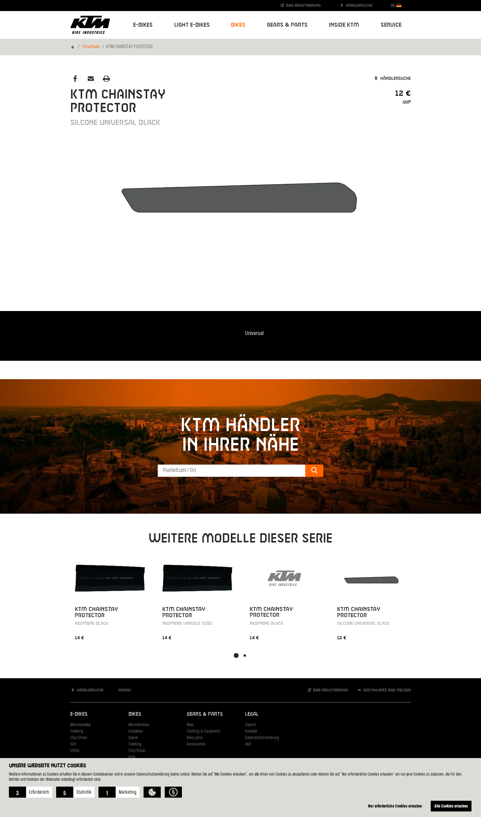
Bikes (135, 714)
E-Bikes (78, 714)
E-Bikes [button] (143, 25)
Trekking (76, 731)
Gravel (133, 738)
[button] (30, 792)
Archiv (121, 690)
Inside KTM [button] (344, 25)
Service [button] (391, 25)
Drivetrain (91, 47)
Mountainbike (80, 725)
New (190, 725)
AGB (248, 744)
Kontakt (251, 731)
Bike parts (194, 738)
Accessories (196, 744)
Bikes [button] (238, 25)
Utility (74, 751)
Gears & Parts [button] (287, 25)
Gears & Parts (205, 714)
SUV (73, 744)
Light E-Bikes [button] (192, 25)
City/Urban (78, 738)
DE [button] (396, 5)
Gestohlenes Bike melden (384, 690)
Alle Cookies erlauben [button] (451, 806)
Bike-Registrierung (300, 5)
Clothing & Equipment (203, 731)
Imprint (250, 725)
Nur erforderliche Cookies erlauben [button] (395, 806)
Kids (132, 757)
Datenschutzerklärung (262, 738)
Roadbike (136, 731)
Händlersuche (355, 5)
